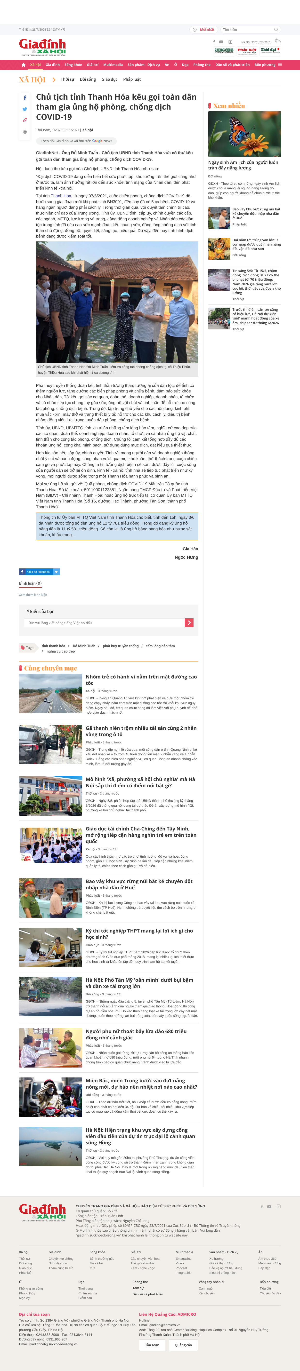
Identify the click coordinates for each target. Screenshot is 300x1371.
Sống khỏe (73, 65)
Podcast (181, 1268)
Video (180, 1263)
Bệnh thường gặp (102, 1258)
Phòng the (202, 65)
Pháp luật (132, 79)
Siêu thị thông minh (222, 1273)
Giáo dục (109, 79)
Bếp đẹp (264, 1268)
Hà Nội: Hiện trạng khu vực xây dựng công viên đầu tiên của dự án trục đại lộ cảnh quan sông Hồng (140, 1136)
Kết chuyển (207, 1293)
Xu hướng (216, 1258)
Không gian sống (31, 1288)
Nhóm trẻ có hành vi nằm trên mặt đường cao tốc (141, 680)
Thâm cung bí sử (60, 1268)
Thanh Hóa (61, 196)
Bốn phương (265, 65)
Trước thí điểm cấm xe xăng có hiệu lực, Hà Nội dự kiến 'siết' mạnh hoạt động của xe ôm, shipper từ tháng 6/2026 (256, 316)
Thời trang (85, 1288)
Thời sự (67, 79)
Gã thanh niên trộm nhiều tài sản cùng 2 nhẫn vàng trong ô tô (141, 731)
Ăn (167, 65)
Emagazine (184, 1258)
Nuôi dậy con (58, 1263)
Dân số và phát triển (232, 65)
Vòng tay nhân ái (211, 1282)
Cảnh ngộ (206, 1288)
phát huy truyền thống (120, 646)
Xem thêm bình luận (33, 595)
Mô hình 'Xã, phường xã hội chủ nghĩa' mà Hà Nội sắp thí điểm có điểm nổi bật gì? (140, 782)
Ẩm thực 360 (267, 1258)
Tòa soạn (152, 1345)
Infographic (183, 1273)
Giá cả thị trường (221, 1263)
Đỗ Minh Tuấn (83, 646)
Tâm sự (138, 1288)
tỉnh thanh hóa (53, 646)
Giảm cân (85, 1298)
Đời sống (88, 79)
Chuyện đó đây (270, 1293)
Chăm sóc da (87, 1293)
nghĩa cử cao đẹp (60, 651)
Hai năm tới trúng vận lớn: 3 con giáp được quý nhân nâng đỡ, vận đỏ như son (257, 244)
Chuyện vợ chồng (61, 1258)
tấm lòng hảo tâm (160, 646)
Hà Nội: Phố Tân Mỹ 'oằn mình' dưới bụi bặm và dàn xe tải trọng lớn (140, 983)
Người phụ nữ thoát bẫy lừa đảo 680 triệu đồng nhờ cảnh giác (136, 1034)
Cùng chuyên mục (50, 668)
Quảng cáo (183, 1345)
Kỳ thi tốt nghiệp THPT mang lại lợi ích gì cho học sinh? (139, 934)
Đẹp (185, 65)
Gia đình (53, 65)
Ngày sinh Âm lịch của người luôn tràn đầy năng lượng (243, 165)
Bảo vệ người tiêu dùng (225, 1268)
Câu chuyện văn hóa (144, 1258)
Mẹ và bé (96, 1263)
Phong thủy (27, 1293)
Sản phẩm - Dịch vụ (144, 65)
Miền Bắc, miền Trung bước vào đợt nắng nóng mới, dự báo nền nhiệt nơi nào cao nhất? (141, 1083)
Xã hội (35, 65)
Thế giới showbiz (142, 1263)
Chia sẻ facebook (38, 572)
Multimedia (113, 65)
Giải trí (92, 65)
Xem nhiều (229, 106)
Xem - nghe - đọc (142, 1268)
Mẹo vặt (24, 1298)
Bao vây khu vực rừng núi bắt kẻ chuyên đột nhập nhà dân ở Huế (139, 884)
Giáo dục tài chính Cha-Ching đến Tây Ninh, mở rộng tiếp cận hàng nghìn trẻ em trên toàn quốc (141, 835)
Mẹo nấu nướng (270, 1263)
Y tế (92, 1268)
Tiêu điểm (267, 1288)
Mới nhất (203, 29)
